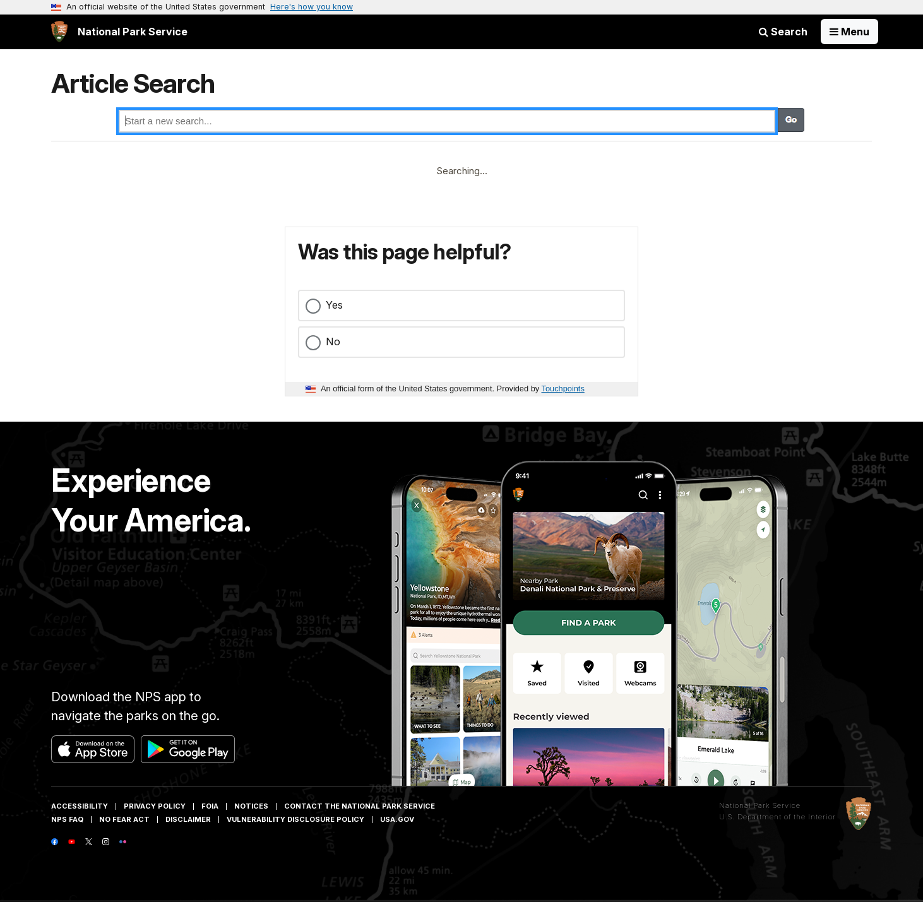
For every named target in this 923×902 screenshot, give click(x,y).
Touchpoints (563, 388)
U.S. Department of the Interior (777, 816)
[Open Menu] (849, 31)
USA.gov (397, 819)
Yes (334, 305)
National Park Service (760, 805)
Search (783, 31)
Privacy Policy (155, 806)
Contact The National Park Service (359, 806)
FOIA (209, 806)
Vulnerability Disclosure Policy (295, 819)
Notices (251, 806)
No (333, 341)
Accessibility (79, 806)
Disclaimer (188, 819)
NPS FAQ (67, 819)
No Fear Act (124, 819)
